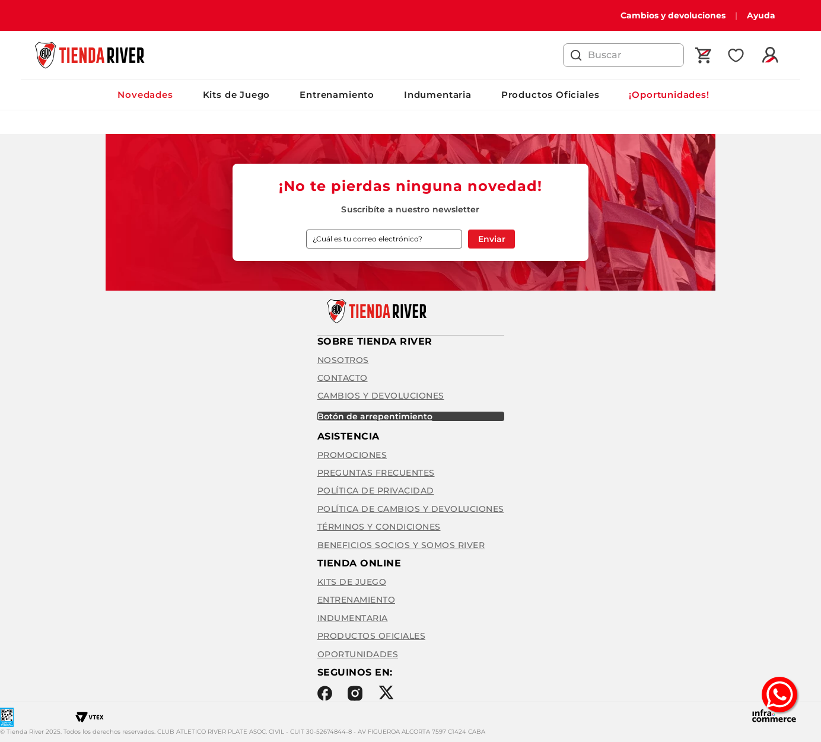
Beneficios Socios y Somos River (401, 545)
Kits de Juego (237, 94)
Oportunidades (358, 654)
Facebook (324, 693)
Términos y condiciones (379, 526)
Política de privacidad (375, 490)
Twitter (385, 692)
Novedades (145, 94)
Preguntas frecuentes (376, 472)
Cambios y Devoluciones (380, 395)
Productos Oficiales (550, 94)
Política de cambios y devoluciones (410, 509)
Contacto (342, 377)
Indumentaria (438, 94)
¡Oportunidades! (669, 94)
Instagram (355, 693)
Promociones (352, 455)
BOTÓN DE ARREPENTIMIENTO (374, 416)
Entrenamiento (337, 94)
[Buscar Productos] (576, 55)
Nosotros (343, 360)
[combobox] (623, 55)
